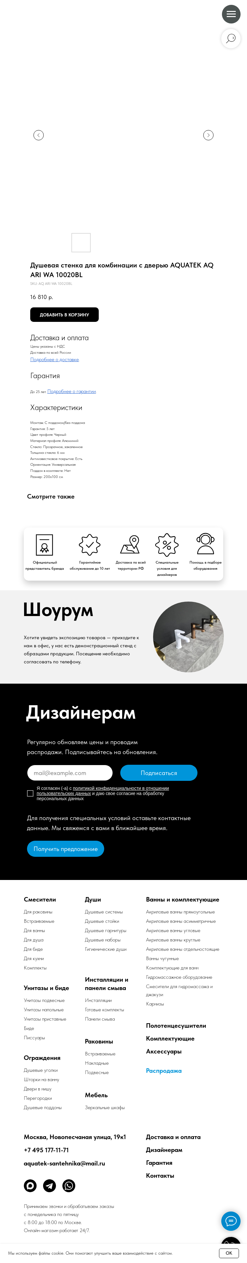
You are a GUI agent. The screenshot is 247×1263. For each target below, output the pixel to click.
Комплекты (35, 968)
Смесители (40, 899)
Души (93, 899)
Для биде (33, 949)
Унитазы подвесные (44, 1000)
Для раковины (38, 912)
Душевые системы (104, 912)
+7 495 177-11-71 (46, 1150)
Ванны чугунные (162, 958)
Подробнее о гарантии (71, 391)
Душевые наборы (103, 940)
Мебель (96, 1095)
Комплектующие (170, 1038)
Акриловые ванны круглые (173, 940)
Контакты (160, 1175)
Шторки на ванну (41, 1079)
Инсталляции (98, 1000)
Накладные (97, 1063)
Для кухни (34, 958)
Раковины (99, 1041)
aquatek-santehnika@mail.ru (64, 1163)
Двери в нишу (37, 1089)
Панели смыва (100, 1019)
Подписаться (159, 773)
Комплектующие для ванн (172, 968)
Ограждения (42, 1058)
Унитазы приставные (45, 1019)
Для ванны (34, 930)
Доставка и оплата (173, 1137)
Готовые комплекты (104, 1009)
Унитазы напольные (44, 1009)
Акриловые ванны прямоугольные (180, 912)
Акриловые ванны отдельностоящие (182, 949)
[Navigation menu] (231, 14)
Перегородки (38, 1098)
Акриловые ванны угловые (173, 930)
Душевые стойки (102, 921)
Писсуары (34, 1037)
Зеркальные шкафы (105, 1107)
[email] (70, 773)
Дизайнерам (164, 1150)
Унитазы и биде (46, 988)
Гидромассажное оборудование (179, 977)
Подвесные (97, 1072)
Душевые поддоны (43, 1107)
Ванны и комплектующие (182, 899)
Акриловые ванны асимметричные (181, 921)
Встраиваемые (100, 1054)
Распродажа (164, 1070)
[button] (65, 849)
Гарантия (159, 1162)
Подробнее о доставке (54, 359)
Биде (29, 1028)
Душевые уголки (41, 1070)
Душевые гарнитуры (105, 930)
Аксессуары (164, 1051)
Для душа (33, 940)
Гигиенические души (105, 949)
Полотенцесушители (176, 1025)
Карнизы (155, 1004)
